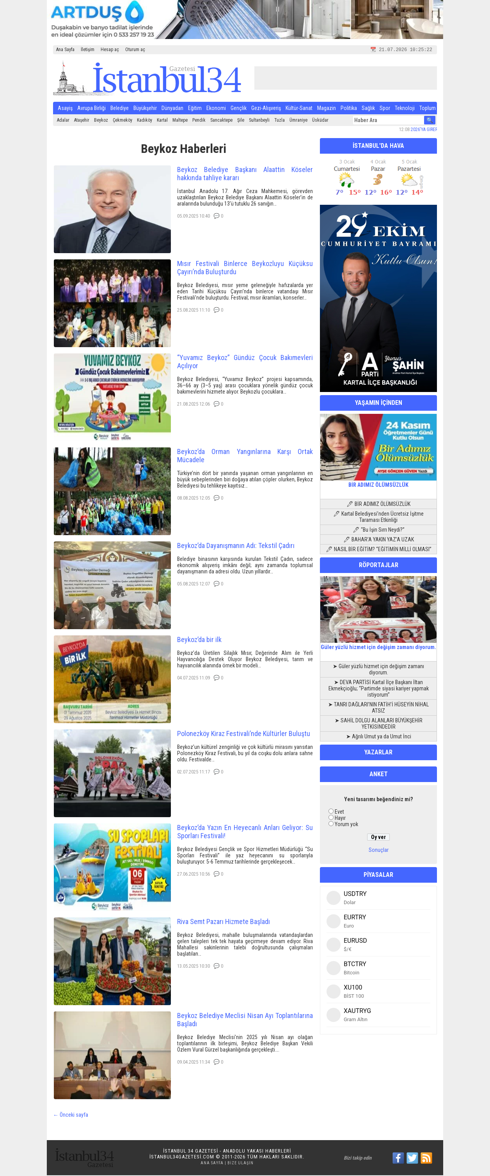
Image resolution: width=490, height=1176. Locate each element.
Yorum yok (346, 825)
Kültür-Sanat (299, 109)
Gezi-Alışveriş (266, 109)
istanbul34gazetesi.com (181, 1157)
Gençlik (239, 109)
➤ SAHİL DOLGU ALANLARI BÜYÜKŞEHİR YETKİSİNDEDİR (379, 724)
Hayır (340, 819)
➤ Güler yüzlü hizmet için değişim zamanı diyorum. (378, 670)
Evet (339, 812)
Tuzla (279, 121)
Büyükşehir (145, 109)
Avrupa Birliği (91, 109)
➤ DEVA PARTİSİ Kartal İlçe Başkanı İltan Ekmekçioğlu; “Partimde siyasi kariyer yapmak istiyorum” (378, 689)
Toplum (427, 109)
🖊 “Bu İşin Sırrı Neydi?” (379, 530)
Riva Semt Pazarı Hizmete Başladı (223, 922)
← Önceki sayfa (70, 1115)
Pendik (199, 121)
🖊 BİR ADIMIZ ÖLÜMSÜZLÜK (378, 505)
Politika (349, 109)
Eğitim (195, 109)
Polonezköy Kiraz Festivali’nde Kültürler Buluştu (243, 734)
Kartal (162, 121)
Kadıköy (144, 121)
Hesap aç (110, 49)
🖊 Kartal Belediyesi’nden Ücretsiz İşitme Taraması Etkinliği (378, 517)
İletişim (87, 49)
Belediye (119, 109)
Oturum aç (135, 49)
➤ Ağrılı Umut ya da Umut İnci (378, 737)
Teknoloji (405, 109)
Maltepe (180, 121)
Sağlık (368, 109)
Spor (385, 109)
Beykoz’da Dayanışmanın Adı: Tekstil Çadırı (236, 546)
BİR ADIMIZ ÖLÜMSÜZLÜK (378, 482)
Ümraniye (298, 121)
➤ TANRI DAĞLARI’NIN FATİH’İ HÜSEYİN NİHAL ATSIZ (378, 708)
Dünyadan (172, 109)
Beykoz (101, 121)
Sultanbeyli (259, 121)
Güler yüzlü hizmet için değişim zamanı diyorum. (378, 645)
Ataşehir (81, 121)
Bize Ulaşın (240, 1164)
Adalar (63, 121)
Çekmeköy (122, 121)
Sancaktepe (221, 121)
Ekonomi (216, 109)
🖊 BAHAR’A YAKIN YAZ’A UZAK (378, 540)
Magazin (326, 109)
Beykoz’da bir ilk (199, 640)
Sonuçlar (379, 851)
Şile (240, 121)
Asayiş (65, 109)
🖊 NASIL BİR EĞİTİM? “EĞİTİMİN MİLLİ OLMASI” (378, 550)
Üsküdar (320, 121)
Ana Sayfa (65, 49)
